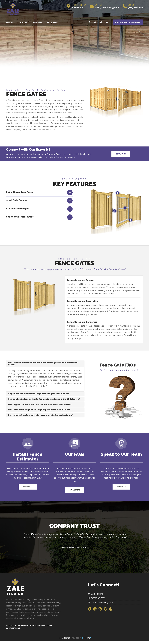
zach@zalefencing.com (107, 7)
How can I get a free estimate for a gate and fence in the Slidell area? (44, 399)
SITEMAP (10, 626)
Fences (9, 22)
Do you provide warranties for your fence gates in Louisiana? (39, 394)
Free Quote (27, 487)
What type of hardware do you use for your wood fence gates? (40, 404)
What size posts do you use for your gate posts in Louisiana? (39, 409)
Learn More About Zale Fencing (74, 547)
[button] (39, 201)
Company (37, 22)
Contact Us (121, 154)
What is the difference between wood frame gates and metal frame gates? (42, 363)
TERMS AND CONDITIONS (25, 626)
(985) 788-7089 (135, 7)
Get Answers (74, 490)
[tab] (39, 192)
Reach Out (121, 487)
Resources (52, 22)
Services (22, 22)
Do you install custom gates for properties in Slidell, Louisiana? (40, 415)
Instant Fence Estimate (127, 22)
